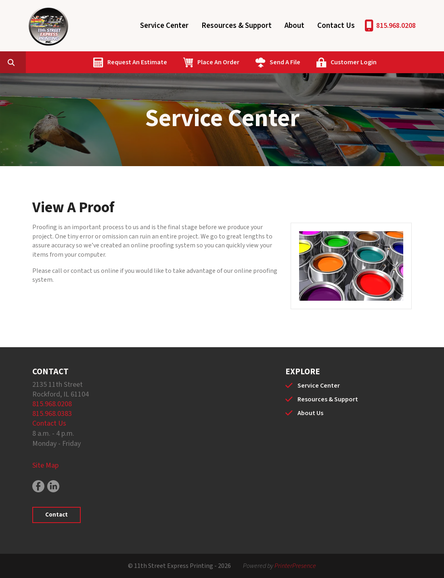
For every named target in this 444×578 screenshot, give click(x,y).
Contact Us (336, 25)
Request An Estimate (175, 62)
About (294, 25)
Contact (56, 514)
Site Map (45, 465)
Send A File (323, 62)
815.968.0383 (52, 414)
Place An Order (257, 62)
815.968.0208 (396, 26)
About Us (310, 413)
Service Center (164, 25)
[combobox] (62, 62)
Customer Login (392, 62)
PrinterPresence (295, 565)
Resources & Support (236, 25)
